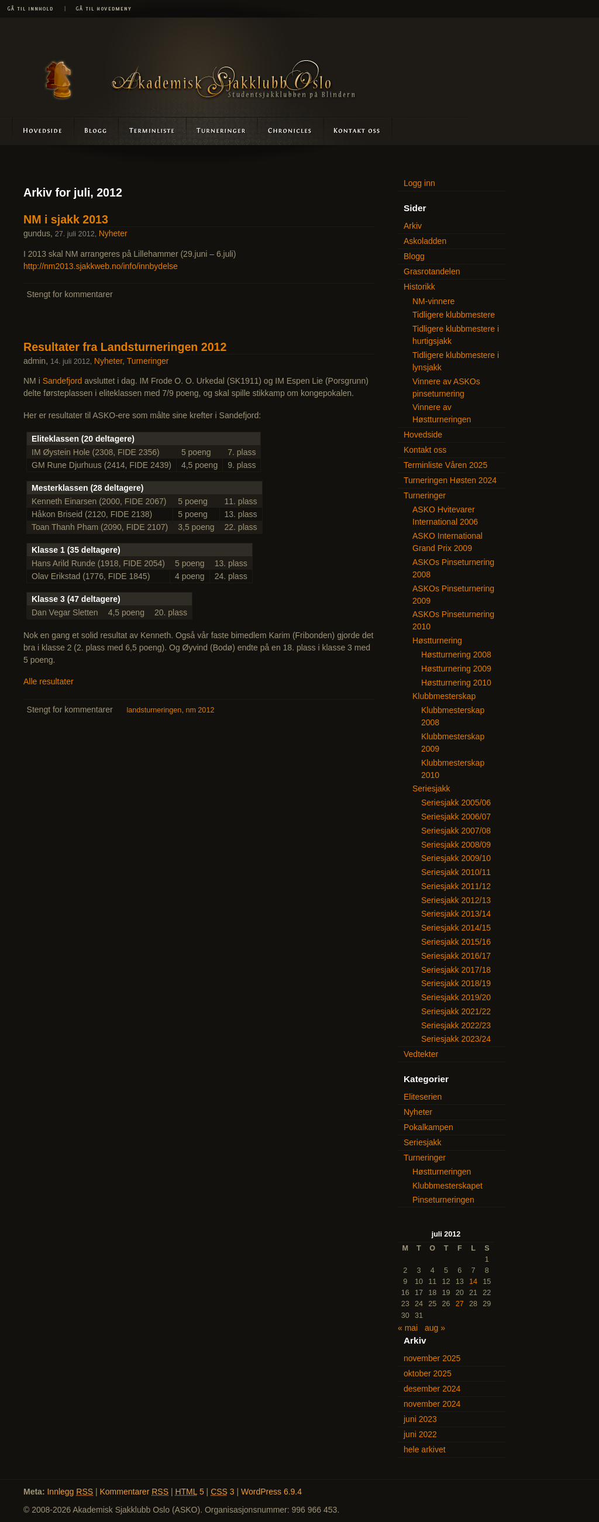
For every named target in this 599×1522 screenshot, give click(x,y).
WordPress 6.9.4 (271, 1491)
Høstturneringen (441, 1171)
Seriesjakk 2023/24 (456, 1039)
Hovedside (37, 130)
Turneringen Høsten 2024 (450, 480)
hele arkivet (425, 1449)
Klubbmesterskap (444, 696)
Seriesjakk (431, 788)
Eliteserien (423, 1096)
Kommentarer (134, 1491)
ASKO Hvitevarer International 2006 (445, 515)
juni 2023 (420, 1419)
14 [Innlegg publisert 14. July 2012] (473, 1281)
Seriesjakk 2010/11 (456, 872)
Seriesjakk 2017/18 (456, 970)
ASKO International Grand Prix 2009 (447, 542)
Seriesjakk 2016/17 (456, 955)
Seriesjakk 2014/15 (456, 927)
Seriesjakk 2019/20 (456, 997)
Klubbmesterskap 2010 (452, 769)
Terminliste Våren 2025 (445, 465)
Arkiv (413, 225)
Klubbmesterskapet (447, 1185)
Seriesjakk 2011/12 (456, 886)
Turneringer (222, 130)
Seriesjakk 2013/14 (456, 913)
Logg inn (419, 183)
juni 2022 (420, 1434)
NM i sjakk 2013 (65, 219)
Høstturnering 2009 (456, 668)
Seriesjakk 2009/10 (456, 858)
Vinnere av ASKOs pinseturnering (446, 387)
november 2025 (432, 1358)
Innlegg (70, 1491)
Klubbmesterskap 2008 (452, 716)
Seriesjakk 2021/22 (456, 1011)
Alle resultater (48, 681)
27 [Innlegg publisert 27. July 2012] (460, 1304)
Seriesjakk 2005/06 (456, 802)
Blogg (97, 130)
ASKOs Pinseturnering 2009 (453, 594)
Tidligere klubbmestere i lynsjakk (455, 361)
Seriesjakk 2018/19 (456, 983)
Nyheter (113, 233)
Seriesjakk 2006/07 (456, 816)
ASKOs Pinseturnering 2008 (453, 568)
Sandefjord (62, 380)
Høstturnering (437, 640)
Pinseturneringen (443, 1199)
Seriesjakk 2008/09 (456, 844)
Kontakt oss (357, 130)
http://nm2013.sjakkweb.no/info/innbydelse (100, 266)
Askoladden (290, 130)
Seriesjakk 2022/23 (456, 1025)
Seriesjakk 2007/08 (456, 830)
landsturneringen (154, 710)
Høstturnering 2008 (456, 654)
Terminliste (153, 130)
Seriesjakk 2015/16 (456, 941)
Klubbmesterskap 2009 (452, 742)
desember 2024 (432, 1388)
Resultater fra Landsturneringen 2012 (124, 346)
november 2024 (432, 1404)
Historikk (419, 286)
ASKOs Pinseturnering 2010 (453, 620)
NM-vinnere (433, 301)
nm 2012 (199, 710)
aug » (435, 1327)
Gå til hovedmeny (99, 9)
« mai (408, 1327)
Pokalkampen (428, 1127)
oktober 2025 (428, 1373)
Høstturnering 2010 (456, 682)
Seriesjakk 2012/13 (456, 900)
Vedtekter (421, 1054)
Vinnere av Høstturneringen (441, 413)
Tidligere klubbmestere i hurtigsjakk (455, 335)
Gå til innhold (32, 9)
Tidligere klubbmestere (453, 314)
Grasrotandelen (432, 271)
